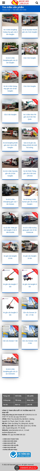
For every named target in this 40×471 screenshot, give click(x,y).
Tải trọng (18, 400)
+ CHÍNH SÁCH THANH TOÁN (10, 439)
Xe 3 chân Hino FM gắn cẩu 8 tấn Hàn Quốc (29, 117)
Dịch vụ (17, 404)
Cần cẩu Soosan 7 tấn (10, 341)
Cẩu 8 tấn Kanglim (30, 86)
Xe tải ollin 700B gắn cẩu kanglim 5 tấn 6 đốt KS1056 (10, 230)
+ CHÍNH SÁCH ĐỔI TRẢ (9, 443)
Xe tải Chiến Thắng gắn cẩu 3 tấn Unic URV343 (29, 173)
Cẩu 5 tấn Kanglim (30, 58)
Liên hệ (29, 404)
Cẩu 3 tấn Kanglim (10, 114)
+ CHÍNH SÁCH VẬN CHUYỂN (10, 445)
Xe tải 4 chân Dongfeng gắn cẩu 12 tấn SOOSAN (10, 371)
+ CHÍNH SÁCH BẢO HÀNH (9, 441)
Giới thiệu (18, 396)
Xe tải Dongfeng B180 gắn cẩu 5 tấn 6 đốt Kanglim (10, 145)
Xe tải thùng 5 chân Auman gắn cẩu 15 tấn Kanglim (29, 202)
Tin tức (5, 404)
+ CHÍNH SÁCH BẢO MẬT (9, 447)
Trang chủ (6, 10)
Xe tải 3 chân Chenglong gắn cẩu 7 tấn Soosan (10, 202)
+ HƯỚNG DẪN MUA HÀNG (9, 449)
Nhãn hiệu (30, 400)
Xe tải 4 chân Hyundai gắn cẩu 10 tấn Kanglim (10, 173)
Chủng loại (6, 400)
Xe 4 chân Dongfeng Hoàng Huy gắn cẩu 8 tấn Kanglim (10, 32)
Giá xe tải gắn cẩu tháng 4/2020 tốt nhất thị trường (30, 145)
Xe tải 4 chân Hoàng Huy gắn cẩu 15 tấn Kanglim (10, 88)
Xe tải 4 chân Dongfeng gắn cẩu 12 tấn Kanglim (10, 60)
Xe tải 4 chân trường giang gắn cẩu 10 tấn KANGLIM (30, 230)
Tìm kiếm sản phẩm (19, 10)
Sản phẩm (30, 396)
